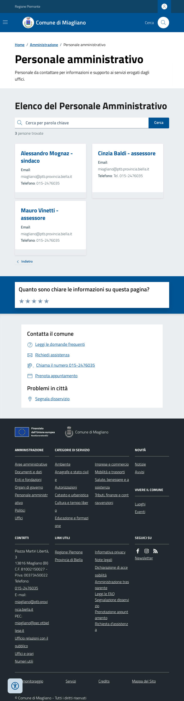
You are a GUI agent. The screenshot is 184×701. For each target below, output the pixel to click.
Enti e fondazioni (28, 479)
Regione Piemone (69, 552)
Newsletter (144, 558)
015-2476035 (26, 588)
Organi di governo (29, 487)
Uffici (19, 518)
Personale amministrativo (31, 498)
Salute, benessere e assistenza (112, 483)
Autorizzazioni (66, 487)
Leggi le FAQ (105, 594)
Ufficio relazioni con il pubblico (31, 642)
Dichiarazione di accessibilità (111, 571)
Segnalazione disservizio (112, 603)
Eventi (140, 512)
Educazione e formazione (71, 521)
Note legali (103, 560)
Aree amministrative (31, 464)
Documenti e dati (28, 472)
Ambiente (62, 464)
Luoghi (140, 504)
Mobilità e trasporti (110, 472)
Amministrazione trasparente (112, 585)
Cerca (158, 122)
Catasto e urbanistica (71, 495)
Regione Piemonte (27, 6)
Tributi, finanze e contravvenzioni (112, 498)
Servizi (71, 681)
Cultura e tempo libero (71, 506)
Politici (20, 510)
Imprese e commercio (112, 464)
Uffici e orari (24, 653)
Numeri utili (24, 661)
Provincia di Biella (69, 560)
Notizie (140, 464)
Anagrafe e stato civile (72, 475)
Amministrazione (44, 45)
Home (19, 45)
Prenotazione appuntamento (111, 615)
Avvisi (139, 472)
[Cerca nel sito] (161, 22)
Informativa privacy (110, 552)
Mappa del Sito (144, 681)
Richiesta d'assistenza (111, 627)
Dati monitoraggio (29, 681)
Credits (103, 681)
